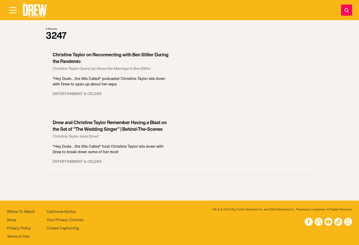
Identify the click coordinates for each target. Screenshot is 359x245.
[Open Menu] (12, 10)
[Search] (346, 10)
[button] (35, 10)
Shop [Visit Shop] (11, 220)
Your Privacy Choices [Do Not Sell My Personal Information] (64, 220)
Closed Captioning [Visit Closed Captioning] (62, 228)
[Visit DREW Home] (35, 10)
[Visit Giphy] (348, 222)
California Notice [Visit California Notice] (61, 211)
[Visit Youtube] (328, 222)
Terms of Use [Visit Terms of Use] (18, 236)
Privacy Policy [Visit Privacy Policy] (19, 228)
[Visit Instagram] (319, 222)
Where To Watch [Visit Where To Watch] (21, 211)
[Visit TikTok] (338, 222)
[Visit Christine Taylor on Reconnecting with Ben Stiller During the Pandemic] (179, 76)
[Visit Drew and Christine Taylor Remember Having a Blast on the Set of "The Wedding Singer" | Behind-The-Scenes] (179, 143)
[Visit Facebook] (309, 222)
